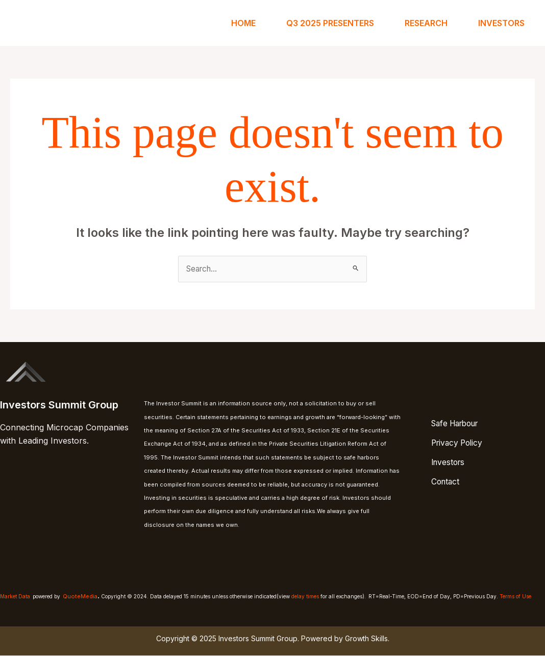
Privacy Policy (459, 443)
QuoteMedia (80, 596)
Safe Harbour (459, 424)
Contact (447, 479)
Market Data (15, 597)
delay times (305, 597)
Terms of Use (515, 597)
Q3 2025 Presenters (330, 23)
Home (243, 23)
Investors (501, 23)
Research (426, 23)
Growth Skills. (367, 638)
